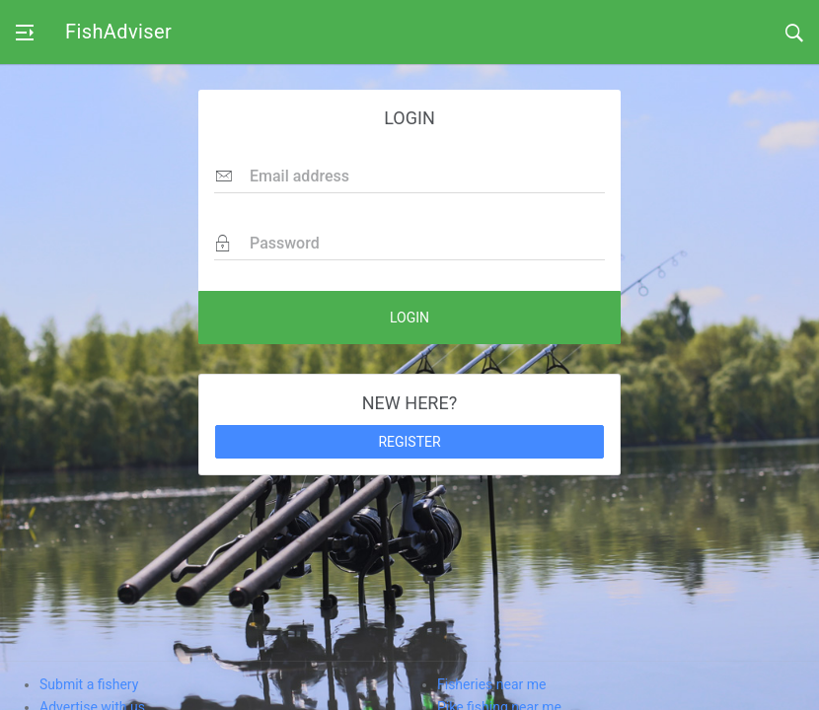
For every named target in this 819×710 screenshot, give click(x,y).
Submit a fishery (88, 684)
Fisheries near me (491, 684)
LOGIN (409, 317)
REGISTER (409, 442)
